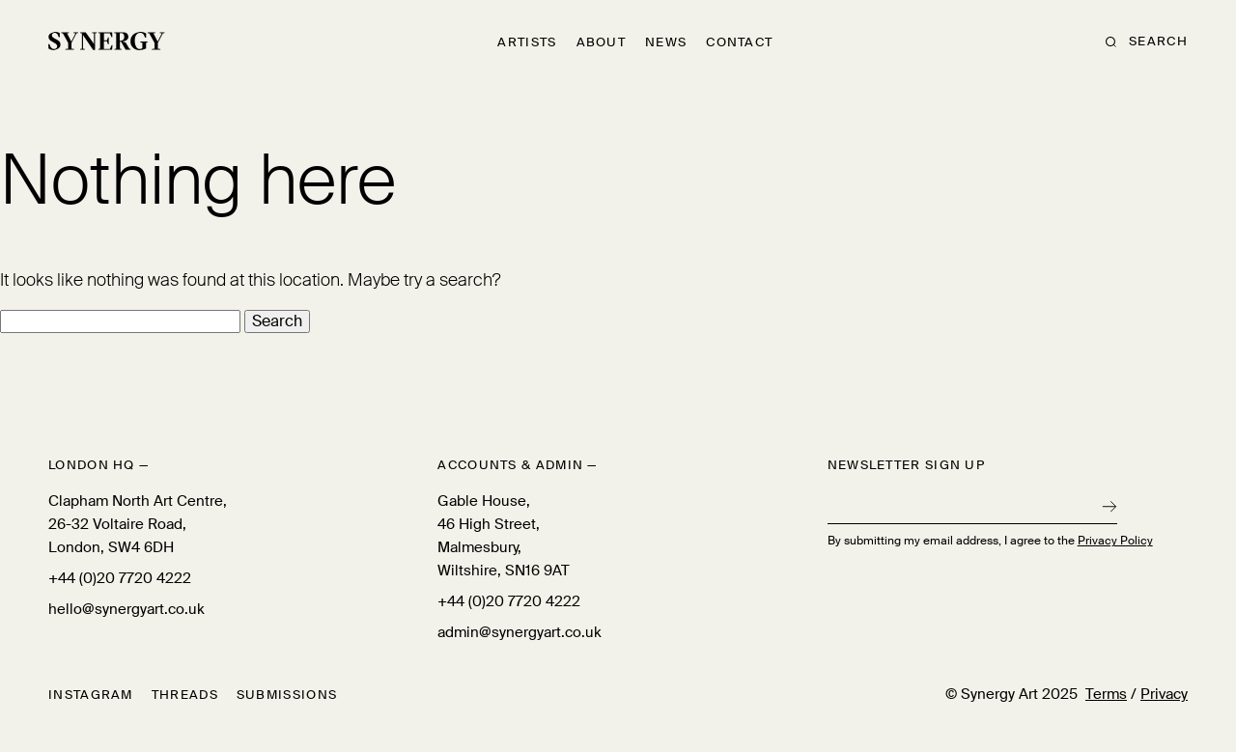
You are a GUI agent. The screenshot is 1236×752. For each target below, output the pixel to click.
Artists (526, 42)
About (601, 42)
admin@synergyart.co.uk (519, 632)
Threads (185, 694)
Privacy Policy (1115, 540)
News (666, 42)
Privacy (1164, 694)
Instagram (90, 694)
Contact (739, 42)
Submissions (287, 694)
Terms (1106, 694)
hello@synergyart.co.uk (126, 609)
